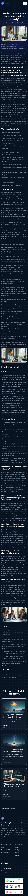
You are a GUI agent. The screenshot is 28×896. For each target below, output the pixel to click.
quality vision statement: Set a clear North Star (13, 716)
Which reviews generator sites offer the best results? (13, 785)
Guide (2, 847)
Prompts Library (19, 844)
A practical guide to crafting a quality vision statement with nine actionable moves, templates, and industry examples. (13, 721)
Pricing (17, 850)
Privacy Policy (5, 852)
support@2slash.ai (6, 873)
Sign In (17, 852)
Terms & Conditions (6, 850)
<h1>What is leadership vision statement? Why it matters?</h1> (13, 750)
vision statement (14, 44)
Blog (16, 847)
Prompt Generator (6, 844)
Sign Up (17, 855)
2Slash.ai (8, 868)
